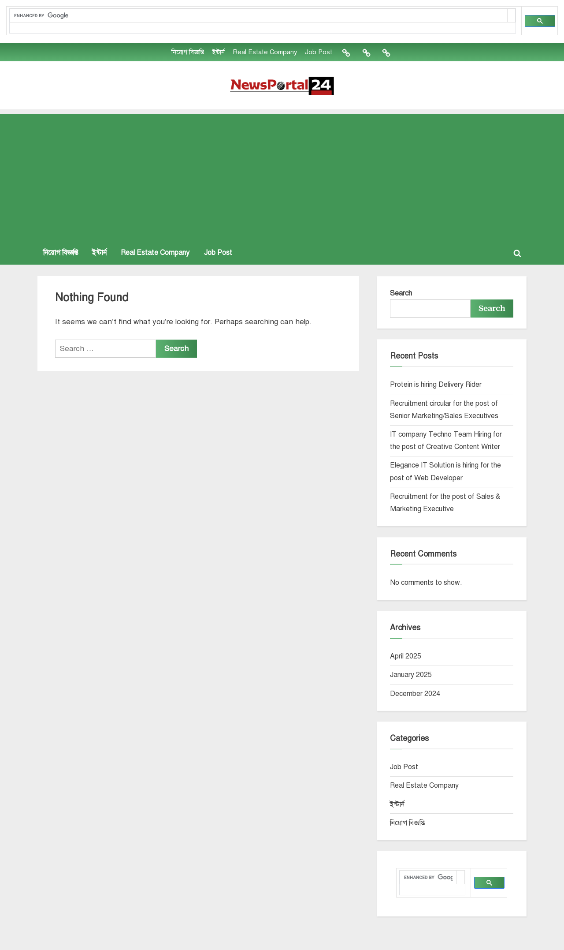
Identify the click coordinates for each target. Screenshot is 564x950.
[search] (258, 15)
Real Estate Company (265, 52)
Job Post (318, 52)
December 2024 (415, 693)
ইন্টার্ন (218, 52)
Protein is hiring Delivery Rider (436, 384)
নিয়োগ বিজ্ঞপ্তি (187, 52)
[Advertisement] (282, 175)
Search (401, 293)
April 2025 (405, 656)
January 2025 (411, 674)
